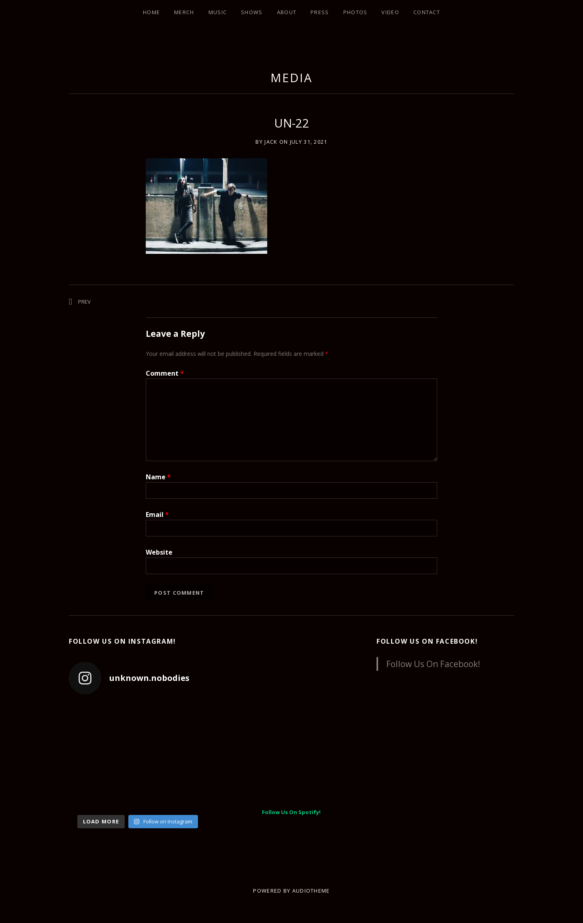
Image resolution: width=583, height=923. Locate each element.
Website (159, 552)
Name (158, 476)
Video (390, 12)
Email (157, 514)
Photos (355, 12)
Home (151, 12)
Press (320, 12)
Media (291, 77)
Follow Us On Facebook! (427, 641)
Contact (426, 12)
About (287, 12)
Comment (165, 373)
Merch (184, 12)
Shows (252, 12)
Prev (84, 301)
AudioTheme (311, 890)
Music (218, 12)
